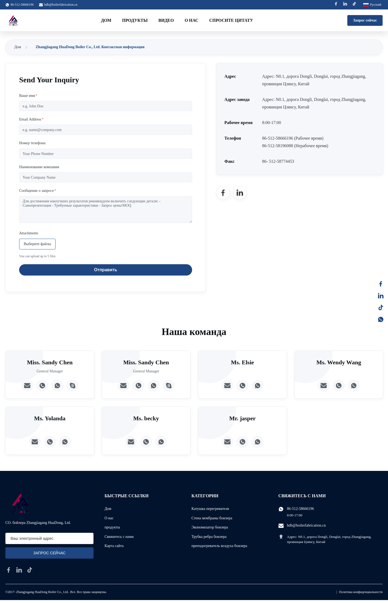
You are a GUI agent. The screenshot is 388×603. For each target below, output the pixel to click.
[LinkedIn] (240, 193)
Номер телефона (32, 143)
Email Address (31, 119)
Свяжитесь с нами (119, 537)
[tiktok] (29, 570)
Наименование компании (39, 167)
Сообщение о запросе (37, 191)
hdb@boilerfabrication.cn (60, 4)
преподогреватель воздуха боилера (219, 546)
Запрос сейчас (365, 20)
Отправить (105, 269)
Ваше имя (28, 96)
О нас (191, 20)
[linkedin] (19, 570)
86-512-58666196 (300, 509)
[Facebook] (223, 193)
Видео (166, 20)
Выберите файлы (37, 244)
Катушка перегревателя (210, 509)
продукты (112, 527)
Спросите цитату (231, 20)
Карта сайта (114, 546)
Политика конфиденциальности (361, 592)
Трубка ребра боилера (209, 537)
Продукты (135, 20)
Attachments (28, 233)
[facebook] (8, 570)
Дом (106, 20)
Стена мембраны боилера (212, 518)
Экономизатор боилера (210, 527)
